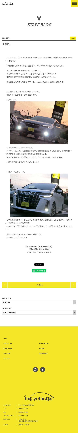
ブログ (73, 38)
